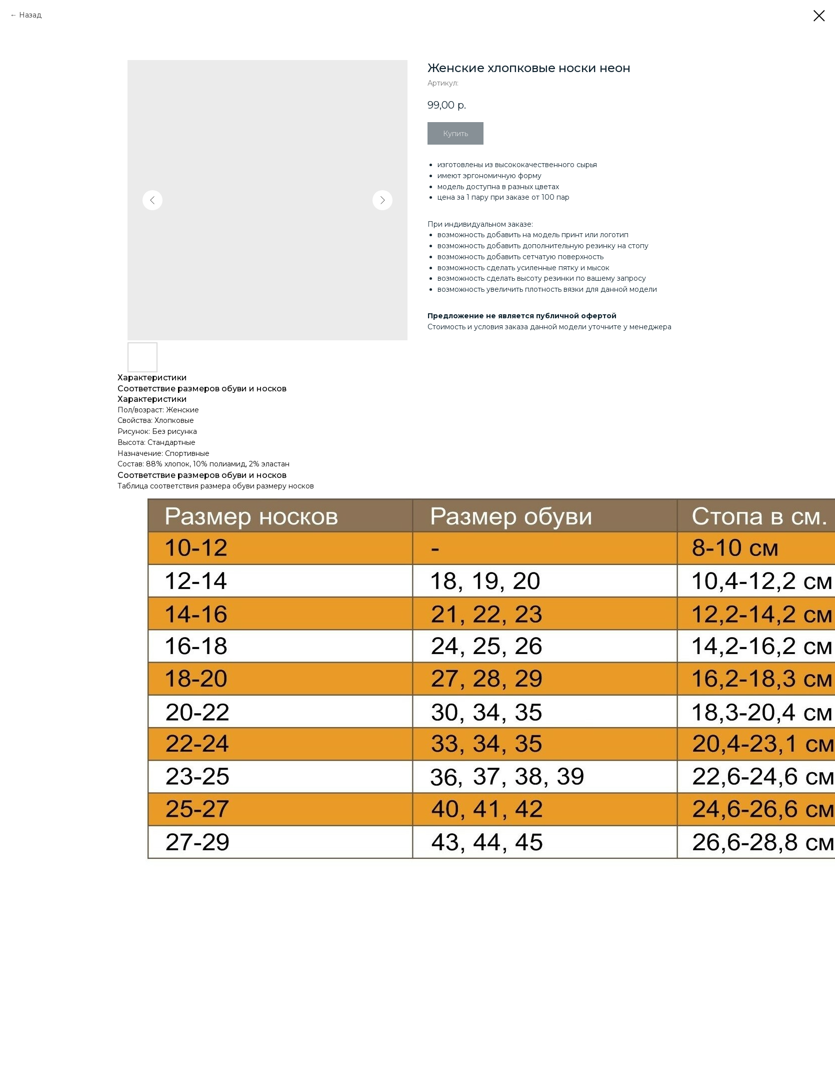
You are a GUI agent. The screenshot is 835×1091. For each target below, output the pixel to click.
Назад (30, 15)
